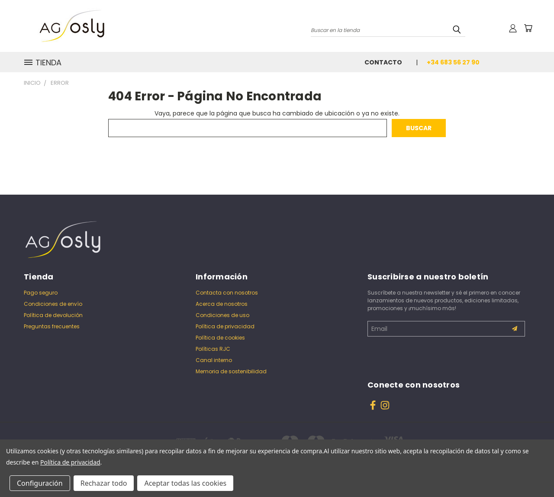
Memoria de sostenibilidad (231, 371)
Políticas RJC (213, 349)
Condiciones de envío (53, 304)
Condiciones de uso (222, 315)
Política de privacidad (225, 326)
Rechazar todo (104, 483)
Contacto (383, 62)
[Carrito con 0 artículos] (528, 28)
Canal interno (214, 360)
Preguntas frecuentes (52, 326)
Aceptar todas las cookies (185, 483)
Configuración (40, 483)
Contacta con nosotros (227, 292)
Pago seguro (41, 292)
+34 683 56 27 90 (453, 62)
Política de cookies (220, 337)
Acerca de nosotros (222, 304)
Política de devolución (53, 315)
